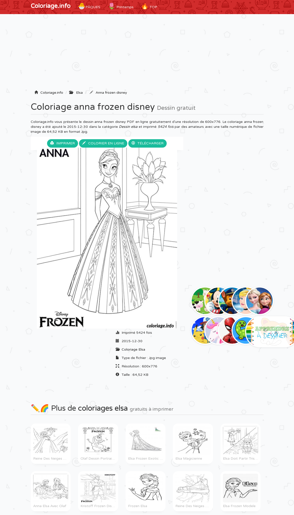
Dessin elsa (128, 127)
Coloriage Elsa (133, 349)
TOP (149, 6)
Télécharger (147, 143)
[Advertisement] (147, 53)
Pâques (89, 6)
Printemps (121, 6)
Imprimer (62, 143)
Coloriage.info (50, 6)
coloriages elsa (103, 408)
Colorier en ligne (103, 143)
